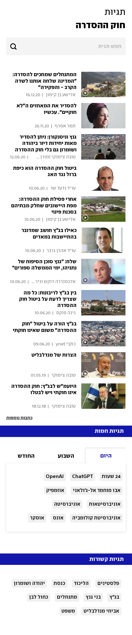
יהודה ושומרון (29, 583)
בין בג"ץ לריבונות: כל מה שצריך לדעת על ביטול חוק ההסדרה (48, 299)
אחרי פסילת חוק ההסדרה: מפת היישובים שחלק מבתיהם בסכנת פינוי (44, 206)
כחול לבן (38, 597)
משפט (68, 611)
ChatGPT (82, 476)
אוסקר (37, 518)
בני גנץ (93, 597)
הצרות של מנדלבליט (54, 355)
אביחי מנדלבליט (101, 611)
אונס (58, 518)
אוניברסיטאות (105, 504)
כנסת (59, 583)
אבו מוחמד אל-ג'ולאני (97, 490)
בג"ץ (114, 597)
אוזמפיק (55, 490)
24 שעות (111, 476)
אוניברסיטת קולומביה (96, 518)
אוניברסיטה (67, 504)
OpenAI (55, 476)
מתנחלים (67, 597)
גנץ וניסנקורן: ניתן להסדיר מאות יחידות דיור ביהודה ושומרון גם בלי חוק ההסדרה (46, 143)
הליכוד (81, 583)
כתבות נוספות (19, 418)
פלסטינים (108, 583)
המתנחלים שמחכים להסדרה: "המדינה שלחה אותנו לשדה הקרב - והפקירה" (45, 81)
